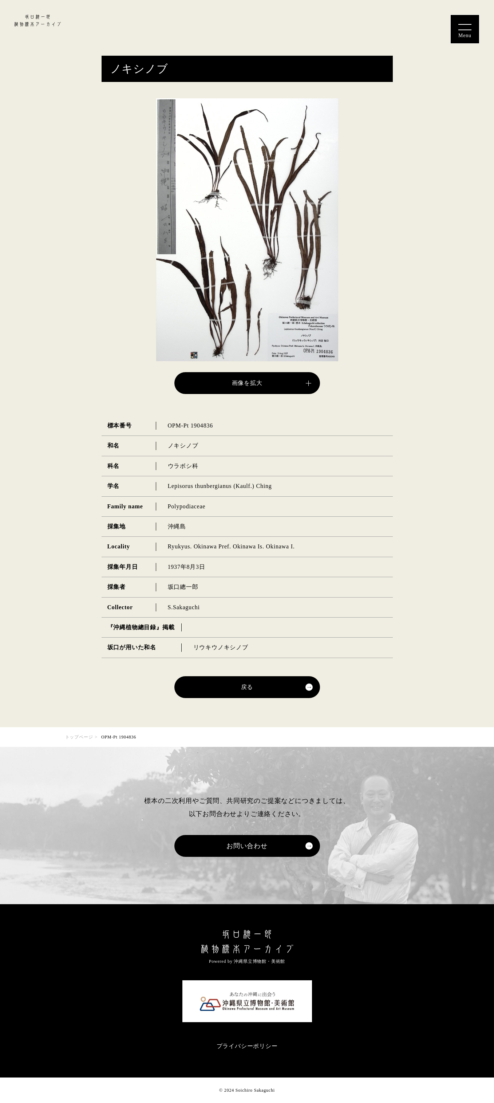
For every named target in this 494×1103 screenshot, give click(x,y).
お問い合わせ (247, 846)
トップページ (79, 737)
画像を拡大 (247, 383)
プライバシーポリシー (247, 1046)
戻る (247, 687)
